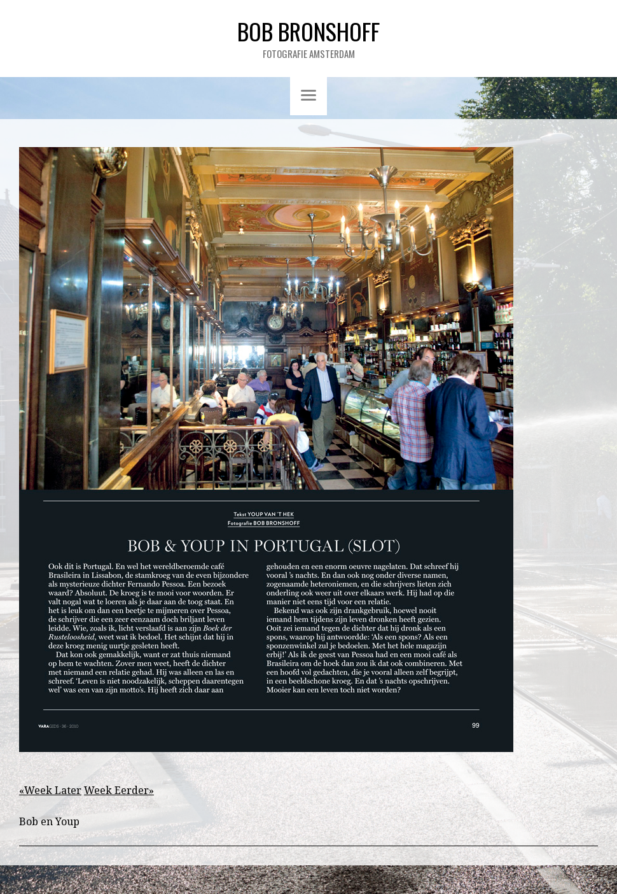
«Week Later (50, 790)
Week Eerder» (119, 790)
